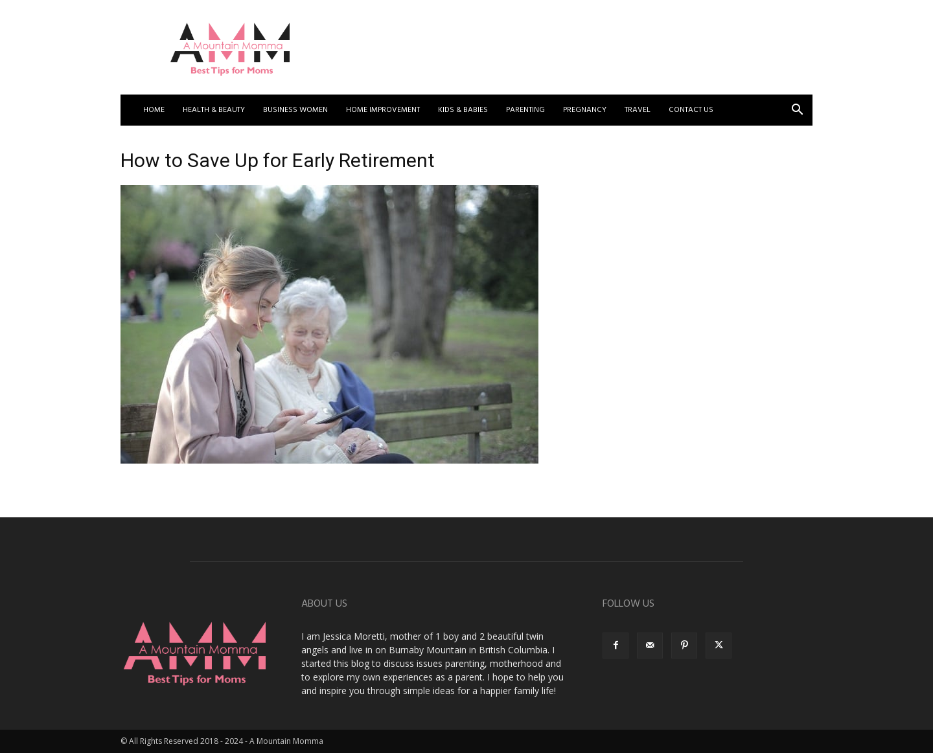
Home (154, 110)
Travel (638, 110)
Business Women (295, 110)
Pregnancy (584, 110)
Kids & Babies (463, 110)
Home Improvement (383, 110)
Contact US (691, 110)
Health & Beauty (214, 110)
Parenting (525, 110)
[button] (796, 111)
